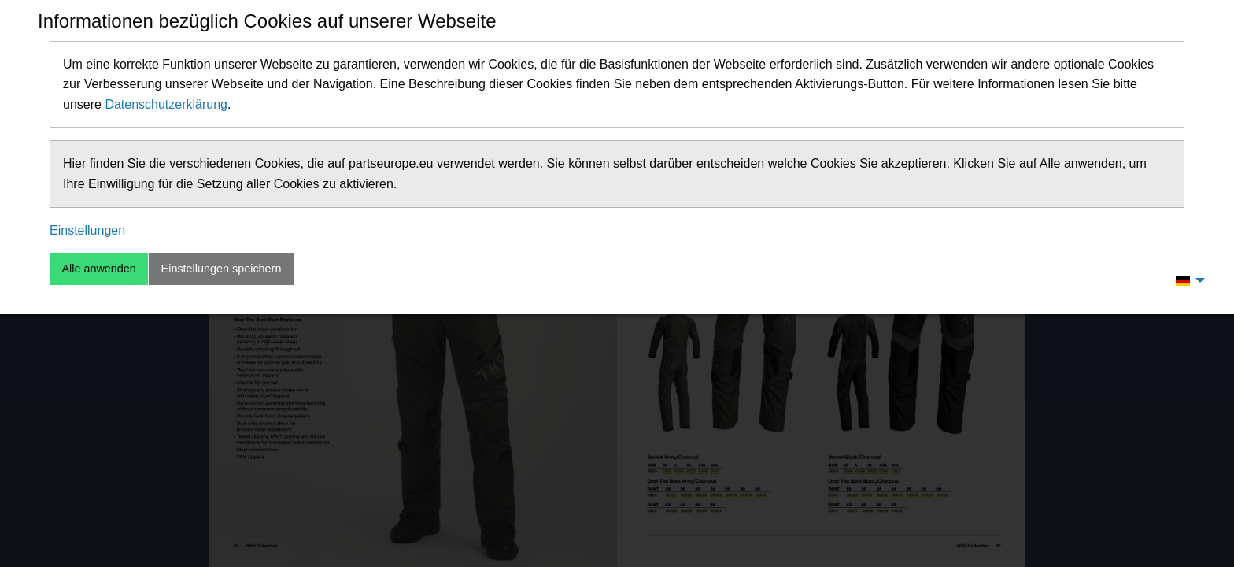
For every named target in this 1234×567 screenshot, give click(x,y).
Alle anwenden (98, 268)
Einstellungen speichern (221, 268)
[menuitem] (1186, 280)
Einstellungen (87, 230)
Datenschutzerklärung (166, 104)
